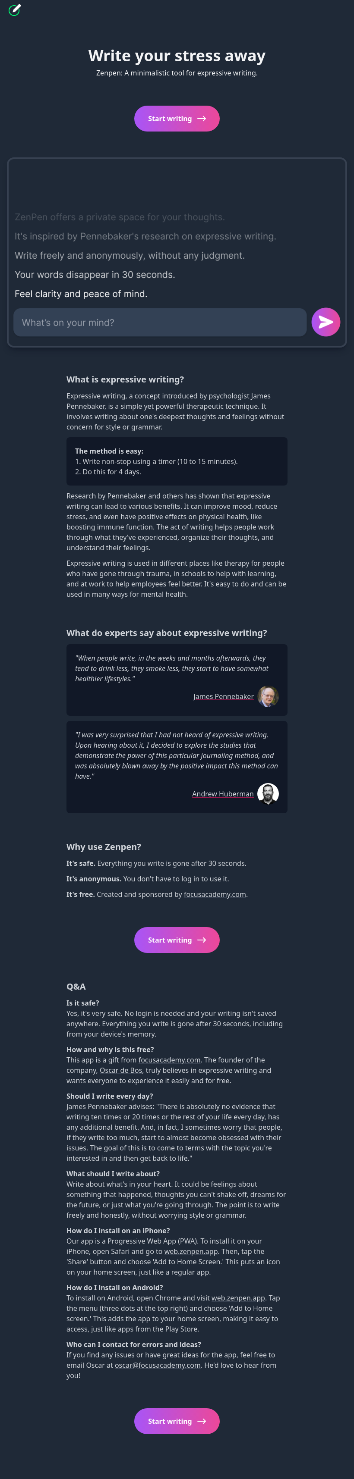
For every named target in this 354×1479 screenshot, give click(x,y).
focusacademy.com (215, 894)
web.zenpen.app (191, 1251)
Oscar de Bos (121, 1070)
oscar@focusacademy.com (158, 1365)
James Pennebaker (223, 696)
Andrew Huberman (223, 794)
